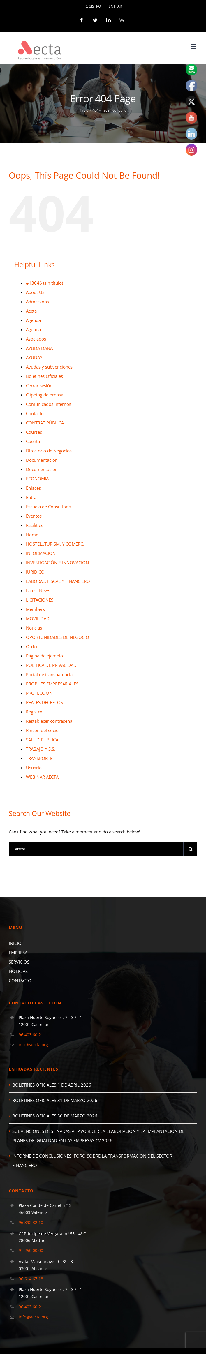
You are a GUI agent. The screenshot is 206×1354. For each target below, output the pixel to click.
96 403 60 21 (31, 1034)
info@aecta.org (33, 1044)
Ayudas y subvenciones (49, 367)
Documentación (42, 460)
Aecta (31, 311)
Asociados (36, 339)
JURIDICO (35, 572)
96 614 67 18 (31, 1278)
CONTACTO (20, 980)
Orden (32, 646)
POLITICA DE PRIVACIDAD (51, 665)
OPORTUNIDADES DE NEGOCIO (57, 637)
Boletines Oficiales (44, 376)
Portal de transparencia (49, 674)
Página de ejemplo (44, 656)
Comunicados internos (48, 404)
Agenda (33, 320)
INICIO (15, 943)
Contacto (35, 413)
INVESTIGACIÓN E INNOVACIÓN (57, 562)
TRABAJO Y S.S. (40, 749)
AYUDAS (34, 357)
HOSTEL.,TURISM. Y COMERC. (55, 544)
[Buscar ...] (96, 849)
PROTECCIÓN (39, 693)
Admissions (37, 301)
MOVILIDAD (38, 618)
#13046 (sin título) (44, 283)
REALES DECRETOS (44, 702)
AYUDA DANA (39, 348)
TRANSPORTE (39, 758)
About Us (35, 292)
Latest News (38, 590)
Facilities (34, 525)
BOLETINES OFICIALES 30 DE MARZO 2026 (54, 1116)
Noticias (34, 628)
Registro (34, 712)
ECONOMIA (37, 479)
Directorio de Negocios (49, 451)
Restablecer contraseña (49, 721)
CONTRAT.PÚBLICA (45, 423)
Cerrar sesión (39, 385)
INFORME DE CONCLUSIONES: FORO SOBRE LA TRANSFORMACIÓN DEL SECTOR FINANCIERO (92, 1160)
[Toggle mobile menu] (194, 46)
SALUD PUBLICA (42, 740)
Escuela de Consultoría (48, 506)
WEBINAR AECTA (42, 777)
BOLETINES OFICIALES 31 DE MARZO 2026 (54, 1100)
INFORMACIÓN (41, 553)
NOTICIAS (18, 971)
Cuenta (33, 441)
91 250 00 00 (31, 1250)
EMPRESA (18, 952)
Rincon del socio (42, 730)
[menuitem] (93, 6)
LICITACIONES (39, 600)
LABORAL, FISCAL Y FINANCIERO (58, 581)
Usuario (34, 768)
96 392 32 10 (31, 1222)
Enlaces (33, 488)
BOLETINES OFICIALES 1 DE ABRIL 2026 (51, 1085)
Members (35, 609)
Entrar (32, 497)
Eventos (34, 516)
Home (32, 534)
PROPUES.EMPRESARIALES (52, 684)
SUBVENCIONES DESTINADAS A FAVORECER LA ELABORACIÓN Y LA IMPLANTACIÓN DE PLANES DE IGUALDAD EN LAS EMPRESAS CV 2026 (98, 1135)
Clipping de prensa (44, 395)
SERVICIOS (19, 962)
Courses (34, 432)
